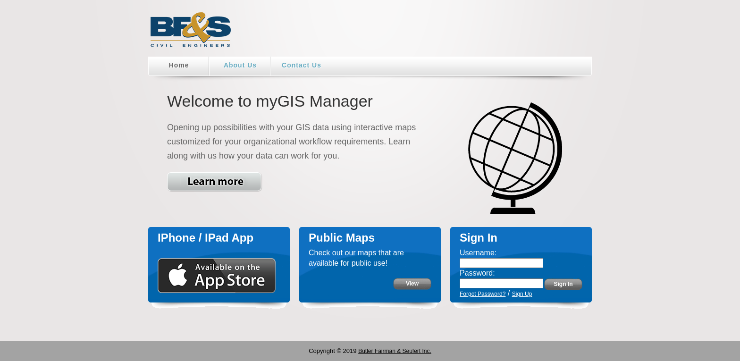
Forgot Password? (482, 294)
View (412, 283)
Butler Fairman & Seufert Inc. (394, 351)
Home (179, 65)
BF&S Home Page (190, 33)
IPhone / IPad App (205, 237)
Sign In (563, 284)
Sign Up (522, 294)
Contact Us (301, 65)
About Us (240, 65)
